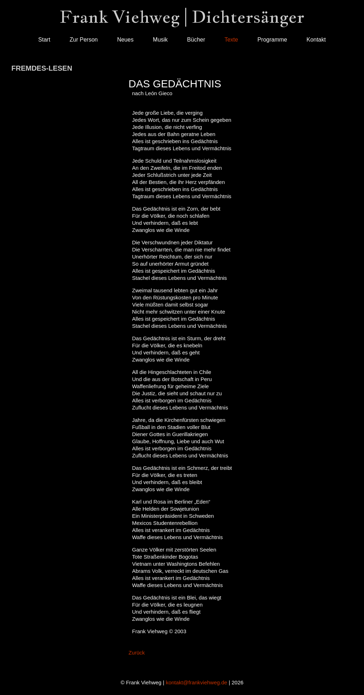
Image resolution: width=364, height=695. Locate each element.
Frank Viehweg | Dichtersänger (182, 16)
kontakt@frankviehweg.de (196, 682)
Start (44, 40)
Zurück (137, 653)
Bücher (196, 40)
